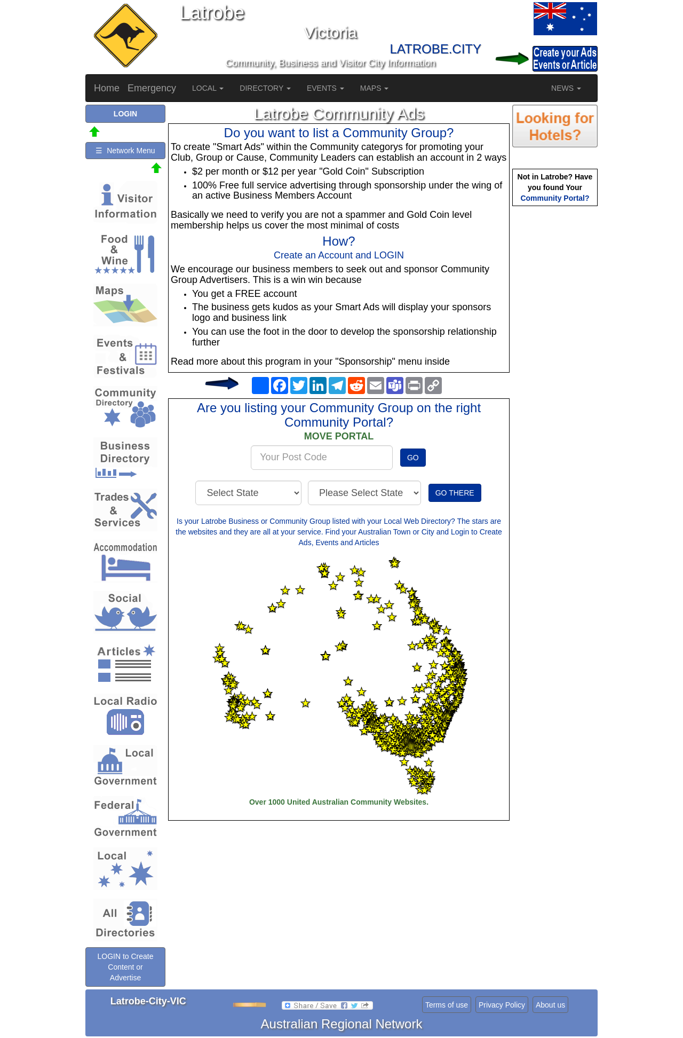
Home (107, 88)
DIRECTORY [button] (265, 88)
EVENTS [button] (325, 88)
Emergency (152, 88)
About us (550, 1005)
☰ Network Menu (125, 150)
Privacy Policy (502, 1005)
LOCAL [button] (208, 88)
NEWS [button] (566, 88)
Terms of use (446, 1005)
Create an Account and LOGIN (339, 255)
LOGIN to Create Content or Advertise (125, 967)
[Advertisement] (555, 377)
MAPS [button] (374, 88)
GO (413, 457)
